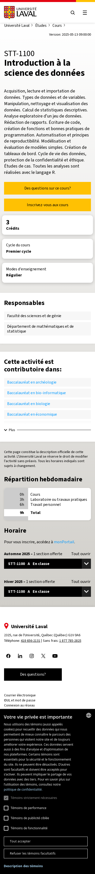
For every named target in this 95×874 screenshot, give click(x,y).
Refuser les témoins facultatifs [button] (32, 853)
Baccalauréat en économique (32, 414)
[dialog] (47, 791)
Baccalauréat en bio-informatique (36, 392)
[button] (23, 866)
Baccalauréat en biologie (28, 403)
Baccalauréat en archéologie (31, 382)
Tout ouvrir (80, 554)
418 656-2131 (30, 640)
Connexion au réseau (19, 705)
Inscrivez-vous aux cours (47, 204)
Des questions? (33, 674)
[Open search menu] (73, 13)
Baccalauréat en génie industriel (35, 425)
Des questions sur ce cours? (47, 188)
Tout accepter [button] (20, 841)
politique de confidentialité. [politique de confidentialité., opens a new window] (23, 789)
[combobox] (88, 715)
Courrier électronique (20, 695)
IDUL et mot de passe (19, 700)
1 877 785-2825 (70, 640)
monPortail (64, 542)
